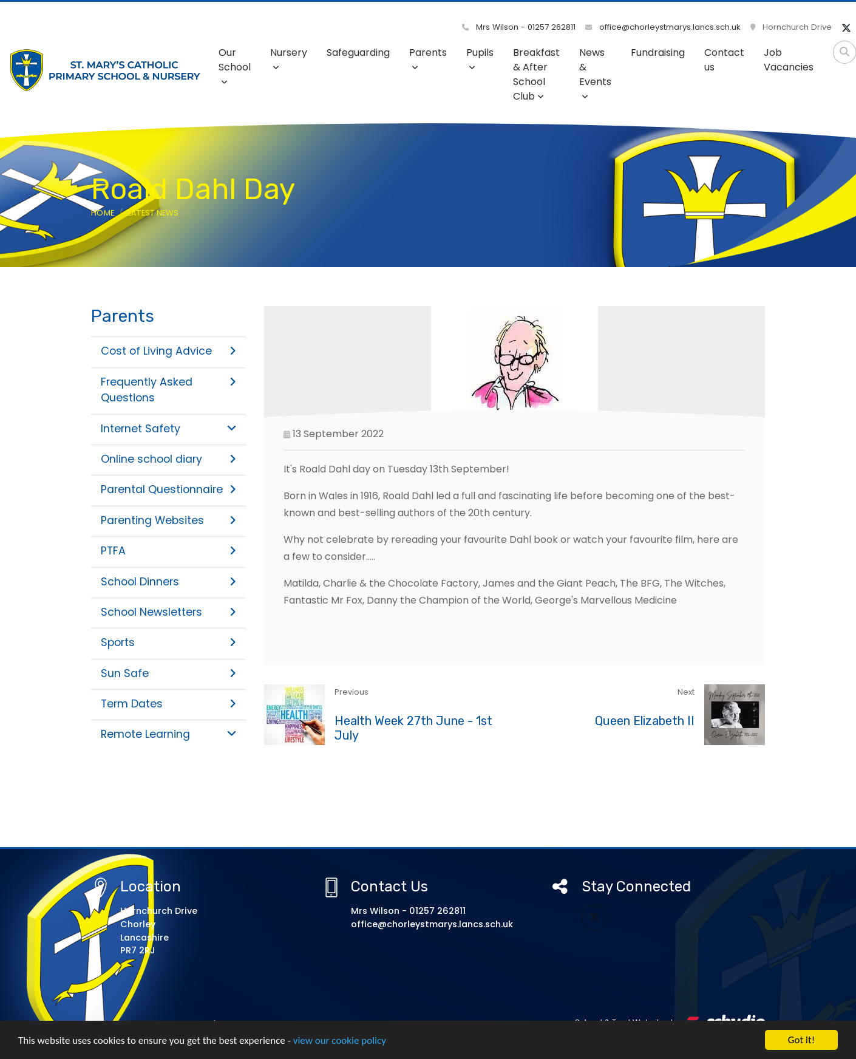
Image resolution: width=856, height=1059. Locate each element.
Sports (168, 642)
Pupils (480, 59)
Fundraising (658, 53)
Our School (235, 66)
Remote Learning (168, 734)
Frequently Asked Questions (168, 390)
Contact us (724, 60)
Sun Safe (168, 673)
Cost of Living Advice (168, 351)
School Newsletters (168, 612)
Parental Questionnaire (168, 489)
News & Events (595, 73)
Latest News (153, 213)
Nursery (288, 59)
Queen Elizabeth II (645, 720)
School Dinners (168, 581)
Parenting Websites (168, 520)
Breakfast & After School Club (536, 74)
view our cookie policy (339, 1040)
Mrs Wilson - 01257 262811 (519, 27)
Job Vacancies (789, 60)
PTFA (168, 550)
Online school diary (168, 459)
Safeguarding (358, 53)
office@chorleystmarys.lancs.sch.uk (663, 27)
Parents (428, 59)
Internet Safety (168, 428)
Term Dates (168, 703)
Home (102, 213)
